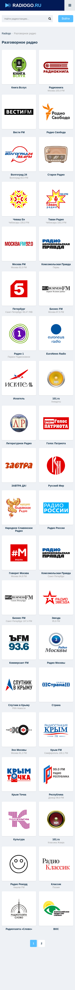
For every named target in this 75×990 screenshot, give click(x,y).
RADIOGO (23, 5)
